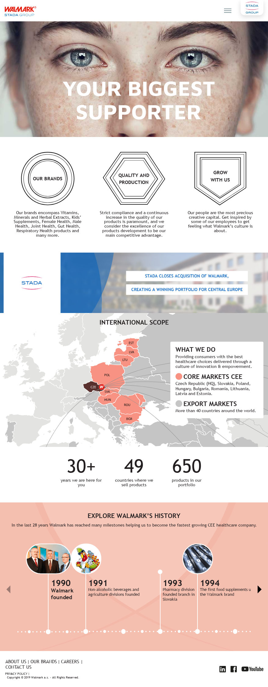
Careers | (72, 661)
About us (15, 661)
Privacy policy (16, 674)
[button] (259, 589)
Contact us (18, 667)
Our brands (44, 661)
